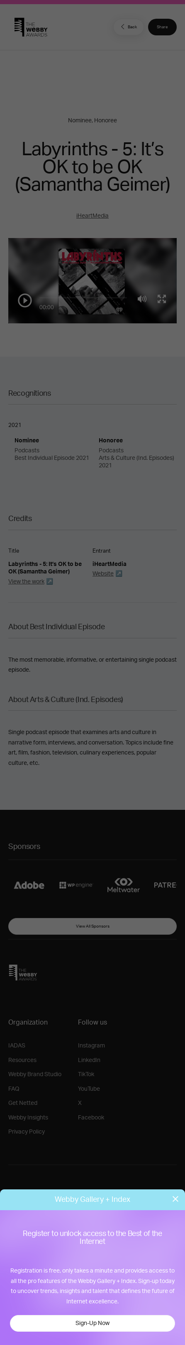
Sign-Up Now (92, 1323)
